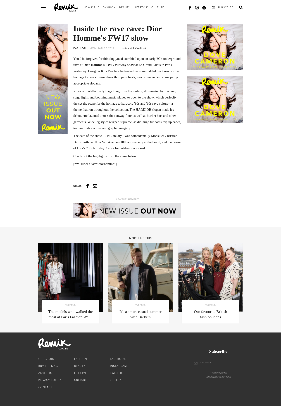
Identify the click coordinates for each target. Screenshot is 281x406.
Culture (157, 7)
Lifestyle (141, 7)
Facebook (118, 359)
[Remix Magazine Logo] (66, 7)
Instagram (118, 366)
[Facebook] (190, 7)
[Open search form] (241, 7)
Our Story (46, 359)
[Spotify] (204, 7)
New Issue (91, 7)
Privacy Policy (49, 380)
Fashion (109, 7)
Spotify (116, 380)
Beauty (124, 7)
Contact (45, 387)
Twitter (116, 373)
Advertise (46, 373)
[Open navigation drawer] (43, 7)
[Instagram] (197, 7)
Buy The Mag (48, 366)
